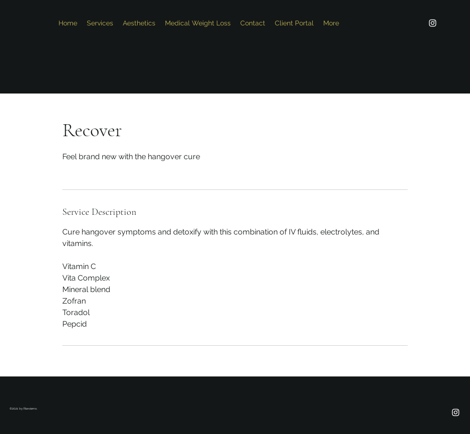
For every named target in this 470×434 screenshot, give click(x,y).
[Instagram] (432, 23)
